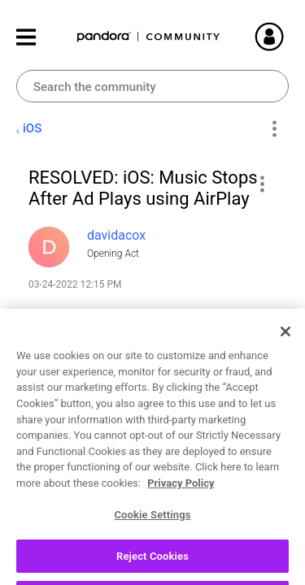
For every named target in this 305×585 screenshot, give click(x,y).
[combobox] (152, 86)
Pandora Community (149, 37)
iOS (32, 128)
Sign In (289, 36)
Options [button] (274, 129)
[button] (261, 183)
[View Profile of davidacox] (116, 235)
